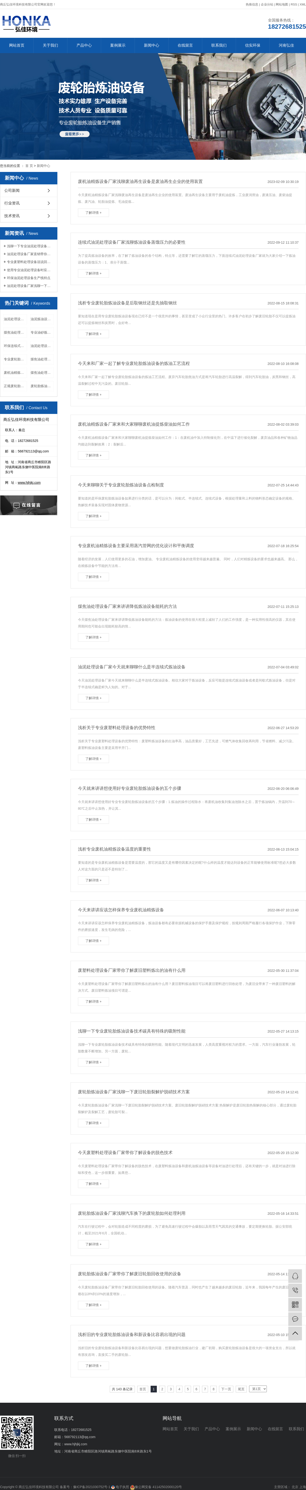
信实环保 (252, 45)
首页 (142, 1389)
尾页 (241, 1389)
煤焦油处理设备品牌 (15, 332)
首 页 (29, 166)
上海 (302, 1487)
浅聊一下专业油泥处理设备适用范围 (30, 246)
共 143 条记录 (122, 1389)
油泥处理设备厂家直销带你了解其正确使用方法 (30, 254)
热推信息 (252, 4)
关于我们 (50, 45)
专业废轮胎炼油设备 (15, 359)
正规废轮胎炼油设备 (15, 386)
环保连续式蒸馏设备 (15, 346)
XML (303, 4)
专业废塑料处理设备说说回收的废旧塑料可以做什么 (30, 262)
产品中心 (84, 45)
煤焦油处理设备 (42, 359)
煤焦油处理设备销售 (42, 372)
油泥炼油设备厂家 (42, 319)
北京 (295, 1487)
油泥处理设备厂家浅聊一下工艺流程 (30, 286)
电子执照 (120, 1487)
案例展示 (118, 45)
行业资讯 (12, 203)
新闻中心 (151, 45)
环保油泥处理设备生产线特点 (28, 278)
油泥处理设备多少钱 (15, 319)
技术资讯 (12, 216)
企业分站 (267, 4)
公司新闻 (12, 190)
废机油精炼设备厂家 (15, 372)
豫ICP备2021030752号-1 (91, 1487)
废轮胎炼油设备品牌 (42, 386)
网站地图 (282, 4)
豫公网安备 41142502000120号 (156, 1487)
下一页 (226, 1389)
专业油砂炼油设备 (42, 332)
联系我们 (219, 45)
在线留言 (185, 45)
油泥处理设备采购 (42, 346)
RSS (294, 4)
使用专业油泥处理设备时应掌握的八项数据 (30, 270)
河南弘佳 (286, 45)
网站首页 (16, 45)
